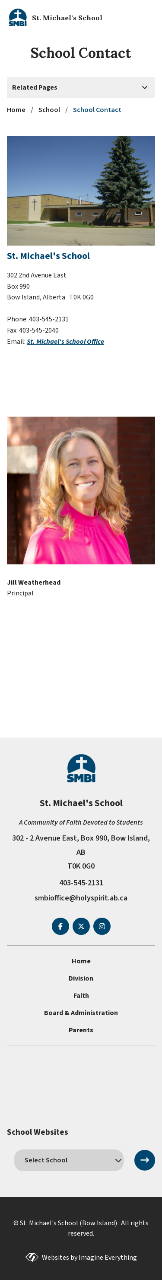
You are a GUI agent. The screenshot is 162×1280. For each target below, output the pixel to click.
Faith (81, 995)
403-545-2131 (81, 883)
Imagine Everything (108, 1257)
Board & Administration (81, 1013)
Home (81, 961)
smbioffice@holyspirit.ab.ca (81, 898)
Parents (81, 1030)
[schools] (69, 1160)
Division (81, 978)
